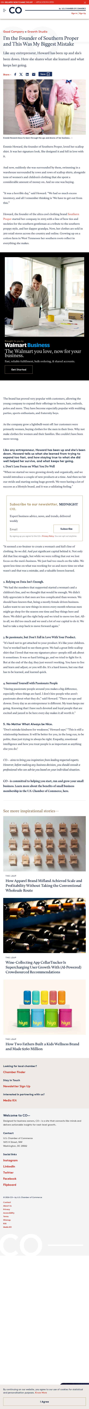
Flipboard (9, 1184)
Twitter (8, 1172)
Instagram (10, 1160)
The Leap (11, 876)
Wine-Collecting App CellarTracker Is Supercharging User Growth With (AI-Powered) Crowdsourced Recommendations (43, 967)
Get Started (18, 369)
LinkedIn (9, 1166)
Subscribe (66, 528)
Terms (6, 1216)
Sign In (74, 13)
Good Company (13, 31)
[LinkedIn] (27, 74)
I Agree (44, 1401)
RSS (4, 1223)
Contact (7, 1202)
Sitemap (7, 1220)
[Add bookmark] (45, 74)
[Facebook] (15, 74)
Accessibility (8, 1213)
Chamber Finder (14, 1072)
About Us (7, 1206)
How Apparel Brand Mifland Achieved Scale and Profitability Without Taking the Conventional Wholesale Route (44, 886)
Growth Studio (37, 31)
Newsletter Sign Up (16, 1086)
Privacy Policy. (48, 536)
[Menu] (4, 10)
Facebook (10, 1178)
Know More (41, 1392)
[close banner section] (85, 2)
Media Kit (10, 1100)
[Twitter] (21, 74)
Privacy (6, 1209)
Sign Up (82, 13)
